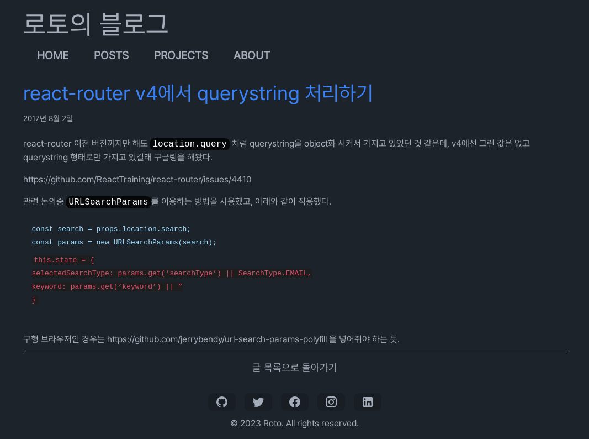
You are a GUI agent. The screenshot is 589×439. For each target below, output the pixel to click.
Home (52, 55)
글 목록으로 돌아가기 (294, 367)
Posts (111, 55)
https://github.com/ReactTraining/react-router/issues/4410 (137, 179)
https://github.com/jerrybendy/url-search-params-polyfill (217, 339)
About (252, 55)
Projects (181, 55)
